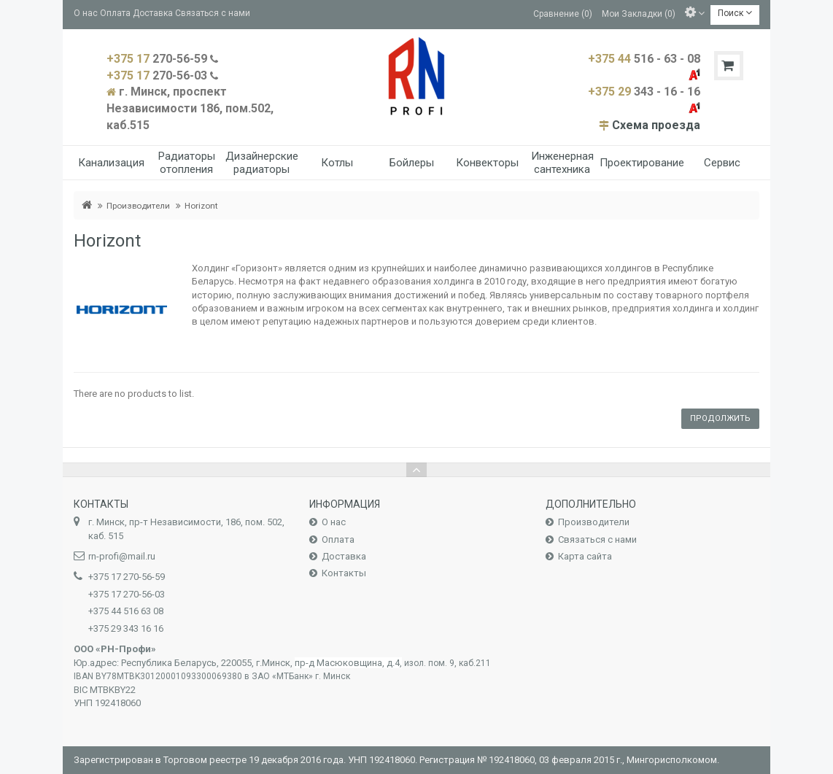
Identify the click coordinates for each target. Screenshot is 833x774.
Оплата (115, 13)
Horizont (201, 206)
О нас (86, 13)
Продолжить (720, 418)
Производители (138, 206)
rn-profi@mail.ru (121, 556)
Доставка (153, 13)
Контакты (344, 573)
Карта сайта (585, 556)
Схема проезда (656, 125)
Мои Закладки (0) (638, 13)
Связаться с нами (212, 13)
